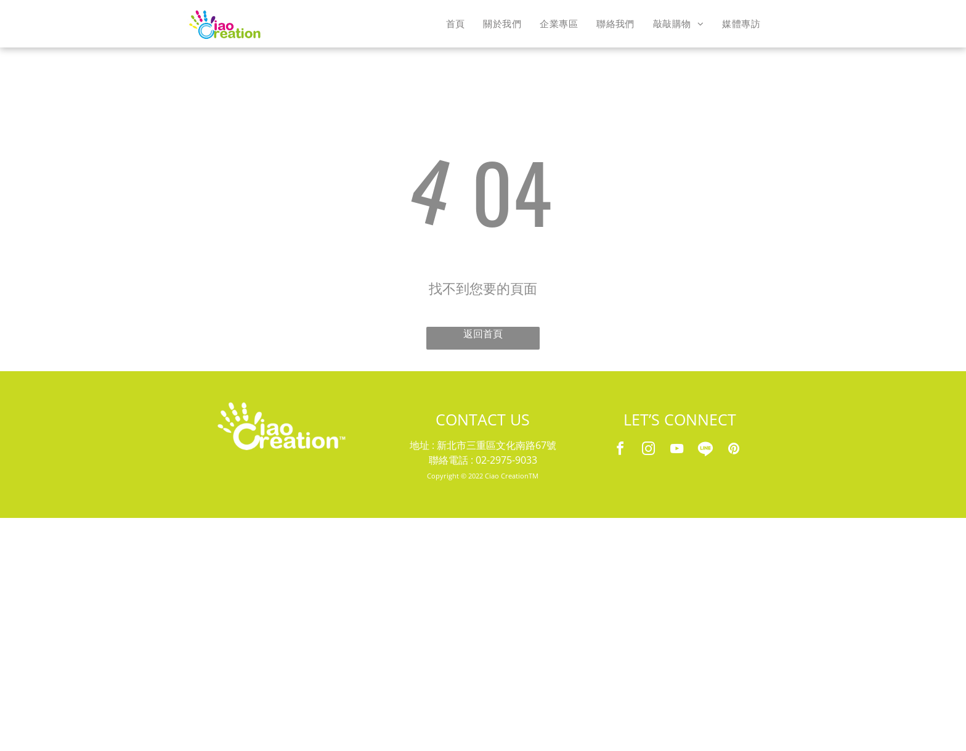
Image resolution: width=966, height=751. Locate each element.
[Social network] (705, 450)
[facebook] (620, 450)
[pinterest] (734, 450)
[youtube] (677, 450)
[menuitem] (455, 23)
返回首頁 (483, 334)
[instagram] (649, 450)
